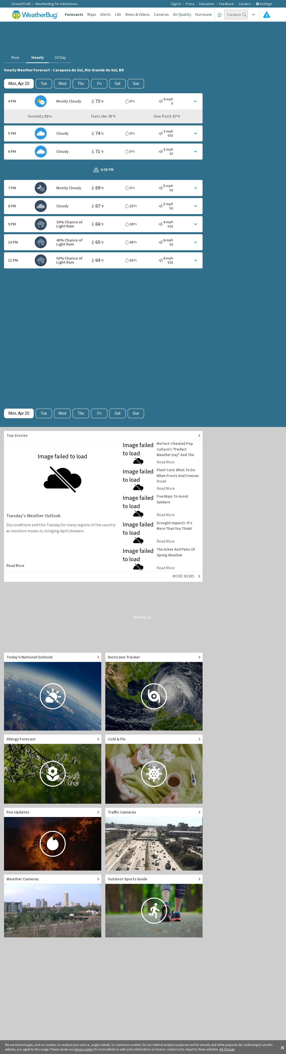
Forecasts (74, 14)
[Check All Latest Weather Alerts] (266, 14)
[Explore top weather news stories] (103, 435)
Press (190, 4)
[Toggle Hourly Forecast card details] (103, 101)
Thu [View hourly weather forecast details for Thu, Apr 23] (81, 83)
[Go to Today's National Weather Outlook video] (52, 692)
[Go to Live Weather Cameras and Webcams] (52, 906)
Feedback (226, 4)
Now (15, 57)
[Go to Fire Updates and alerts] (52, 839)
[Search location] (236, 14)
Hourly (37, 57)
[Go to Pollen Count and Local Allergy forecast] (52, 769)
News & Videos (137, 14)
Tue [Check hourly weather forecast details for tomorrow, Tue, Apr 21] (44, 83)
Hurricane (203, 14)
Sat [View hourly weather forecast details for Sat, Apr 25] (117, 83)
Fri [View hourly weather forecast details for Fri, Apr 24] (99, 83)
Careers (245, 4)
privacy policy (83, 1049)
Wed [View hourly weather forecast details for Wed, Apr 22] (62, 83)
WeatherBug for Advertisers (56, 4)
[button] (282, 1047)
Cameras (161, 14)
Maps (91, 14)
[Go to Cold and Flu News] (154, 769)
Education (206, 4)
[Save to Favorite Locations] (219, 15)
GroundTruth (21, 4)
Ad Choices (226, 1049)
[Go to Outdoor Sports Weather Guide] (154, 906)
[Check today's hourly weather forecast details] (19, 83)
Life (118, 14)
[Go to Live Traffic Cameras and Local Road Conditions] (154, 839)
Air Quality (182, 14)
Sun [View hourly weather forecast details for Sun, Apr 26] (136, 83)
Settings (264, 4)
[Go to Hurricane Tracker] (154, 692)
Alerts (105, 14)
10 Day (60, 57)
